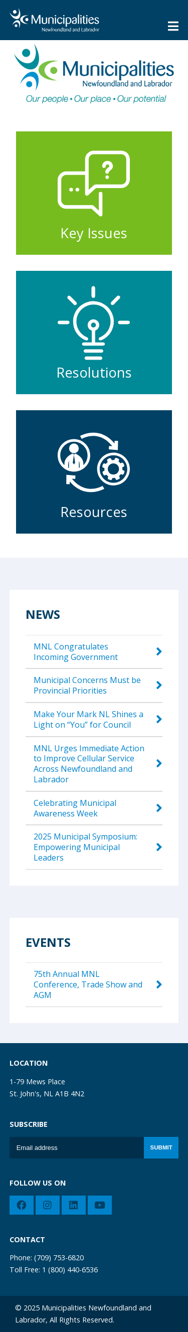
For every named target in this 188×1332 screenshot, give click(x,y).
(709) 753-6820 (59, 1257)
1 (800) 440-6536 (70, 1269)
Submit (161, 1147)
